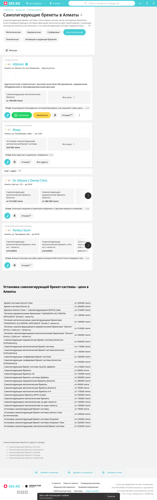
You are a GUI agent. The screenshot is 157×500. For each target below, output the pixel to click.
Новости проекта (70, 483)
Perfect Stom (21, 230)
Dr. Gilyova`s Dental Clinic (30, 180)
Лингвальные (12, 39)
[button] (35, 3)
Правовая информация (88, 487)
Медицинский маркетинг (64, 487)
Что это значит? (46, 498)
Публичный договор (62, 491)
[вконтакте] (26, 492)
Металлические (13, 32)
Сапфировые (53, 32)
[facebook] (22, 492)
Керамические (34, 32)
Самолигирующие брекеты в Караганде (26, 458)
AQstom (18, 64)
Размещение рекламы (90, 483)
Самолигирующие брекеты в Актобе (24, 452)
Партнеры (78, 491)
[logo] (11, 3)
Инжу (17, 129)
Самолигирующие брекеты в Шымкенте (26, 449)
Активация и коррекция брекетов (41, 39)
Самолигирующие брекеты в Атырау (24, 455)
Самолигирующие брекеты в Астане (24, 447)
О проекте (56, 483)
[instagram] (18, 492)
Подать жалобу (92, 491)
